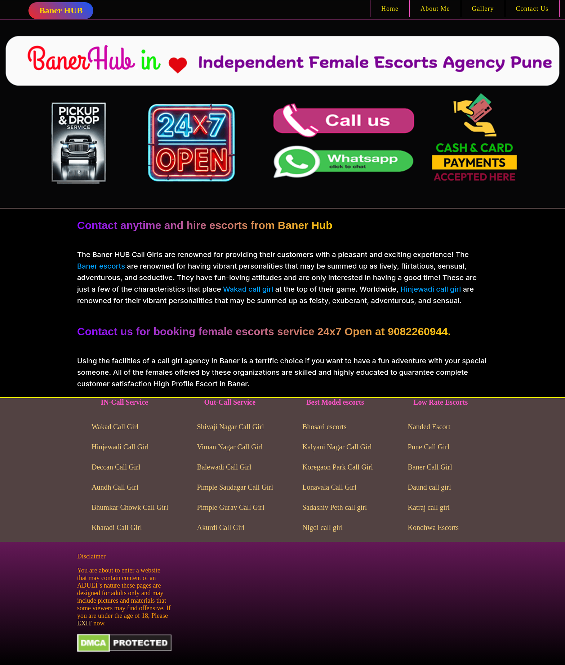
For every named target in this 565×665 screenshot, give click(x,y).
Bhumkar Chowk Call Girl (130, 507)
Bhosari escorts (324, 427)
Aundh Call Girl (115, 487)
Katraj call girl (429, 507)
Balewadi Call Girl (224, 467)
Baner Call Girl (430, 467)
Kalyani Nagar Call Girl (337, 447)
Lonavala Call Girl (329, 487)
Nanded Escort (429, 427)
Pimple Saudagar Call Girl (235, 487)
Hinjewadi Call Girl (120, 447)
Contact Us (532, 8)
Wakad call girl (248, 289)
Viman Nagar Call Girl (230, 447)
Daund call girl (429, 487)
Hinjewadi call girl (430, 289)
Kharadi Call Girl (117, 527)
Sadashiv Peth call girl (334, 507)
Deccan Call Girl (116, 467)
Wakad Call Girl (115, 427)
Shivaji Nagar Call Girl (230, 427)
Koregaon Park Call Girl (337, 467)
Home (390, 8)
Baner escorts (101, 266)
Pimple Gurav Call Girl (230, 507)
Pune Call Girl (429, 447)
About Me (435, 8)
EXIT (84, 623)
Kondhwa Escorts (433, 527)
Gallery (483, 8)
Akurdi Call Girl (221, 527)
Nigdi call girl (322, 527)
